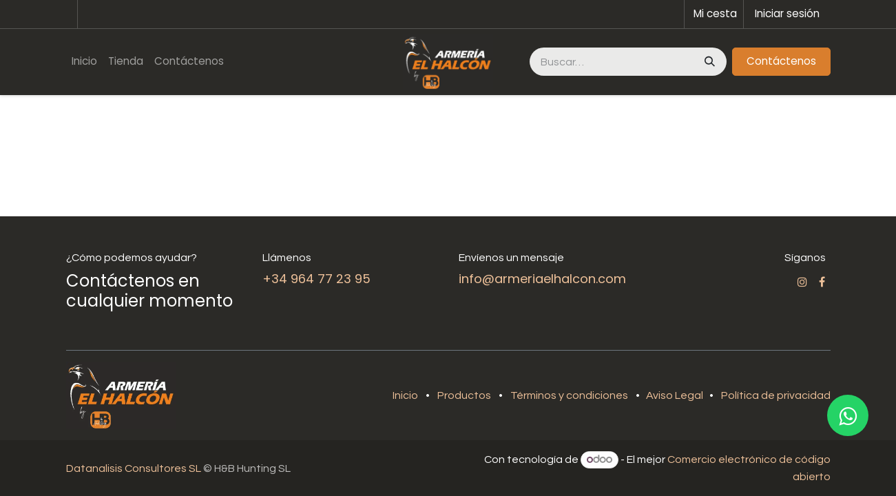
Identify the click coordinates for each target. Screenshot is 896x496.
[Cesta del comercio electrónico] (714, 14)
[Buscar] (708, 62)
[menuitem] (84, 61)
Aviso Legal (675, 395)
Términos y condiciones (569, 395)
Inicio (405, 395)
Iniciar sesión (787, 13)
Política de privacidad (776, 395)
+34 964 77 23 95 (316, 278)
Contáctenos (781, 61)
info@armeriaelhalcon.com (542, 278)
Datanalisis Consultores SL (133, 468)
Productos (464, 395)
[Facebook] (822, 281)
